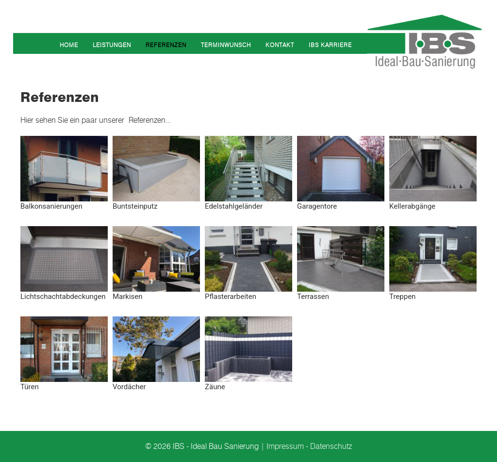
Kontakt (279, 45)
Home (69, 45)
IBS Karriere (330, 45)
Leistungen (112, 45)
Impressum (285, 446)
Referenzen (166, 45)
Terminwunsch (226, 45)
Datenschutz (331, 446)
